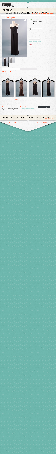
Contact (44, 12)
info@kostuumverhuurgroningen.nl (27, 123)
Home (19, 12)
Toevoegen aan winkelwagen (35, 42)
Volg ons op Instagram (44, 107)
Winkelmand (51, 12)
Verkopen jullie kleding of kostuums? (29, 110)
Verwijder (35, 40)
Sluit (38, 40)
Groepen (33, 12)
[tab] (11, 70)
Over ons (39, 12)
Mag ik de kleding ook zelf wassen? (28, 111)
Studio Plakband (17, 134)
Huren (28, 12)
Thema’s (24, 12)
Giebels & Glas (8, 134)
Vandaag (31, 40)
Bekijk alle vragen (23, 112)
